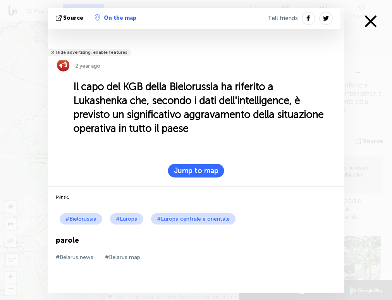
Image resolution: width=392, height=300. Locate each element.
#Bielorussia (80, 219)
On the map (115, 17)
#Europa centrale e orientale (193, 219)
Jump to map (196, 170)
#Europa (127, 219)
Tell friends (283, 18)
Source (70, 18)
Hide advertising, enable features (91, 52)
